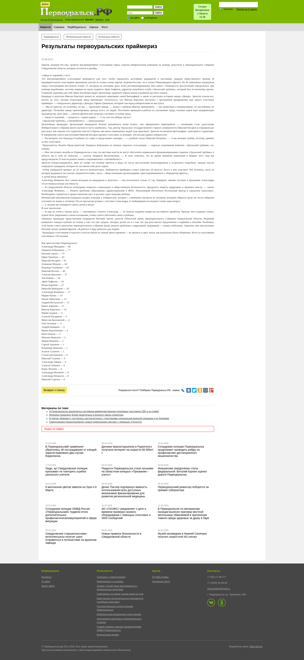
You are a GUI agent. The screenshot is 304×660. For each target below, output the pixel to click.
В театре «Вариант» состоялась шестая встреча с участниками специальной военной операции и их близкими (109, 418)
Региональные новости (78, 37)
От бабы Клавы (160, 577)
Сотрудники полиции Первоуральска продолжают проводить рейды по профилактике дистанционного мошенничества (181, 451)
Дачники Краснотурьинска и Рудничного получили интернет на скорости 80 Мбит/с (127, 449)
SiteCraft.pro (256, 646)
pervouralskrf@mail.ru (218, 588)
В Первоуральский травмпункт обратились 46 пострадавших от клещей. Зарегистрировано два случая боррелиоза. (71, 451)
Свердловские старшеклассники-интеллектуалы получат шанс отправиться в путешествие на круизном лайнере (70, 538)
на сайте (135, 18)
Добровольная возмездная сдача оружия (119, 614)
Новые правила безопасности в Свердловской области (121, 535)
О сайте (45, 581)
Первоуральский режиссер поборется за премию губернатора (183, 488)
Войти (45, 4)
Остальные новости (108, 37)
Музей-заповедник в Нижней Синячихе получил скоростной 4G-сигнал (182, 535)
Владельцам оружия (108, 634)
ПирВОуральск (76, 27)
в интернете (150, 18)
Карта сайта (47, 586)
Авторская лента (161, 581)
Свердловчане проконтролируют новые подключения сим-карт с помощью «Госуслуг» (95, 422)
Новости (45, 27)
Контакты (46, 577)
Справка (59, 27)
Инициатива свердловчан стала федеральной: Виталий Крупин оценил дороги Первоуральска (182, 471)
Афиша (93, 27)
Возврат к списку (54, 390)
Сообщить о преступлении (111, 577)
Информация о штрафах (110, 581)
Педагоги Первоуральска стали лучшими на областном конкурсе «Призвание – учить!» (127, 471)
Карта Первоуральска (52, 19)
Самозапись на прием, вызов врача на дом (120, 594)
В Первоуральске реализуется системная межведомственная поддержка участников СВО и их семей (104, 411)
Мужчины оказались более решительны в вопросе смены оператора (86, 415)
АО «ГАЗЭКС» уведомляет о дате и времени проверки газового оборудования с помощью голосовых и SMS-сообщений (126, 513)
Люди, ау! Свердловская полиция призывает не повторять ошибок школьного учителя (66, 471)
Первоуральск (51, 37)
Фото (104, 27)
